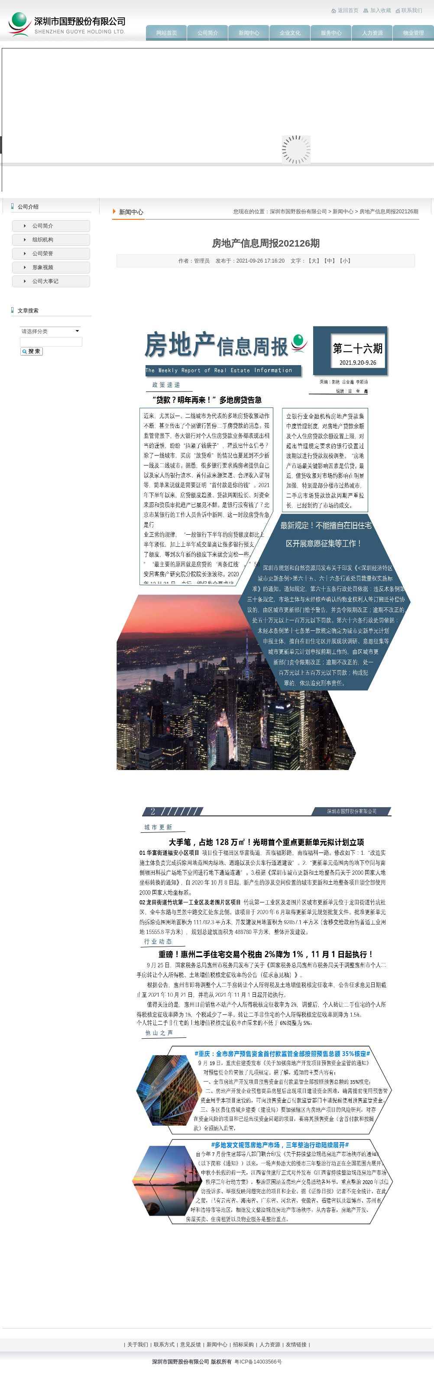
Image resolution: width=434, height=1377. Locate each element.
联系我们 (412, 10)
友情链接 (296, 1345)
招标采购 (243, 1345)
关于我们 (137, 1345)
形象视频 (42, 267)
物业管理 (413, 33)
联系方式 (164, 1345)
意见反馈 (190, 1345)
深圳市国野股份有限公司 (298, 212)
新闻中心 (249, 33)
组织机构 (42, 240)
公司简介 (208, 33)
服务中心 (331, 33)
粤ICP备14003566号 (258, 1362)
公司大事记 (45, 281)
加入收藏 (380, 10)
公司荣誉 (42, 253)
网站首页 (166, 33)
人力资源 (372, 33)
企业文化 (290, 33)
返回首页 (348, 10)
